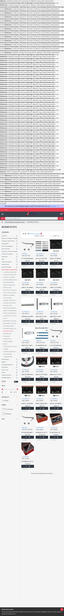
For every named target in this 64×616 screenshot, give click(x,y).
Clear (16, 381)
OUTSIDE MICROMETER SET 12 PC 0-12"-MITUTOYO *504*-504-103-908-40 (27, 432)
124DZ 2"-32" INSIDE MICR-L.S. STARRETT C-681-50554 (56, 287)
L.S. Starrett (39, 253)
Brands (4, 405)
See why (53, 206)
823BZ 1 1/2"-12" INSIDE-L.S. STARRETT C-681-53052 (56, 374)
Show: (54, 235)
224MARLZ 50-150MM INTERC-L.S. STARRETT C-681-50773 (27, 316)
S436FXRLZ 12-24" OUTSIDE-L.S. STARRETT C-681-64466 (42, 432)
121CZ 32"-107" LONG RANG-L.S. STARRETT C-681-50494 (42, 258)
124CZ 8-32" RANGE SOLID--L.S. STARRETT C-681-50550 (42, 287)
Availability (5, 397)
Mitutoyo (24, 253)
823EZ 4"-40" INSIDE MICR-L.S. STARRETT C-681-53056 (56, 403)
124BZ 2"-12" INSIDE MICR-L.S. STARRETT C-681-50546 (27, 287)
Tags (3, 419)
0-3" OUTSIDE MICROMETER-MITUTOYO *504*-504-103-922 (27, 258)
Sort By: (36, 235)
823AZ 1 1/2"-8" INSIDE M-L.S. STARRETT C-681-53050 (42, 374)
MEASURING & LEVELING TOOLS (15, 222)
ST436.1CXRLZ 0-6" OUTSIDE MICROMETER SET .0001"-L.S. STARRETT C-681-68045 (56, 432)
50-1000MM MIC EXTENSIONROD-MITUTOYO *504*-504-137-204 (42, 345)
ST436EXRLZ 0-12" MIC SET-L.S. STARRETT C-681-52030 (27, 461)
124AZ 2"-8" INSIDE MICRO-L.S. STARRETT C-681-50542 (56, 258)
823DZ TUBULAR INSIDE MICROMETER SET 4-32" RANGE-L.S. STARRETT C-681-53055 (42, 403)
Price (3, 385)
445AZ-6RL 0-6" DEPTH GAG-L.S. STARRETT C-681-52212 (42, 316)
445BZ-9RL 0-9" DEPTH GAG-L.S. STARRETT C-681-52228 (56, 316)
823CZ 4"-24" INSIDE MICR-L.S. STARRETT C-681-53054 (27, 403)
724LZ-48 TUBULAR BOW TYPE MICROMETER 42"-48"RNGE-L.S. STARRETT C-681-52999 (27, 374)
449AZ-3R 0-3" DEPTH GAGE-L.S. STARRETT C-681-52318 (27, 345)
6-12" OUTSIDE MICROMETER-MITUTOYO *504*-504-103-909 (56, 345)
